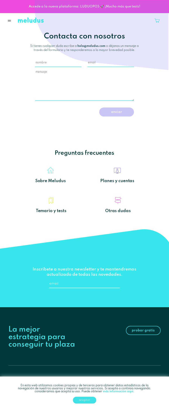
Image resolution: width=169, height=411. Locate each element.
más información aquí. (118, 391)
